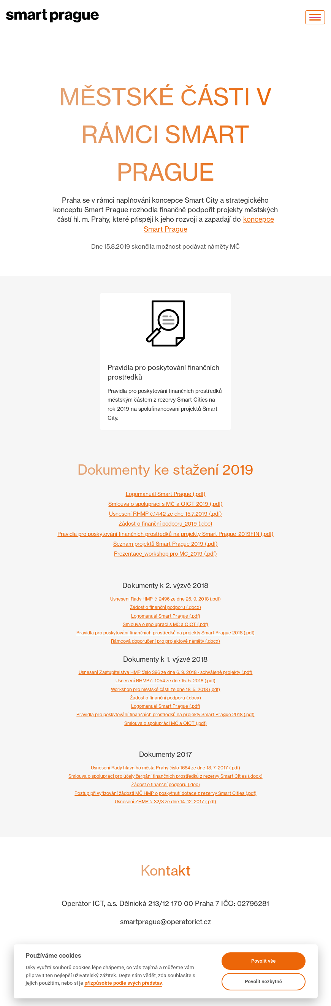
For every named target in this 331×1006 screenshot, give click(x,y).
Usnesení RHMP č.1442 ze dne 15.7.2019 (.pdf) (165, 513)
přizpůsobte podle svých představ (123, 983)
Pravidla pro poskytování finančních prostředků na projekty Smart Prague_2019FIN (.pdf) (165, 534)
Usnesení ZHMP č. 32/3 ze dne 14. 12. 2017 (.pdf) (166, 801)
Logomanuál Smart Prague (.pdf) (166, 494)
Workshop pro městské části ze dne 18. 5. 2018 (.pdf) (165, 689)
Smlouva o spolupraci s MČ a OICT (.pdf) (166, 624)
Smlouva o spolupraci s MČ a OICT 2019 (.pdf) (165, 504)
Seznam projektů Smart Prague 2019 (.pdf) (165, 543)
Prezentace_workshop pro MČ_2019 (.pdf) (165, 553)
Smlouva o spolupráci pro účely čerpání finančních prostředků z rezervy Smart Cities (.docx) (165, 776)
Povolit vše (263, 961)
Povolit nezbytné (263, 981)
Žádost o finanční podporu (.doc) (165, 784)
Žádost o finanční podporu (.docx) (165, 607)
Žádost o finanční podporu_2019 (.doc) (165, 523)
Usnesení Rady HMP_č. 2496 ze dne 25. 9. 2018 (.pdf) (165, 599)
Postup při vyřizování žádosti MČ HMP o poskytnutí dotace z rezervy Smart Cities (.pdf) (165, 793)
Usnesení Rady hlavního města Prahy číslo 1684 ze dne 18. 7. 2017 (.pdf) (166, 768)
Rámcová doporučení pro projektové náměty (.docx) (165, 641)
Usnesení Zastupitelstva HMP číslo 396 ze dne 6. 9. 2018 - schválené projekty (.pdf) (166, 672)
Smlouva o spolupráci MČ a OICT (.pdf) (165, 723)
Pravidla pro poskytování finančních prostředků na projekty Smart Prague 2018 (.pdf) (165, 633)
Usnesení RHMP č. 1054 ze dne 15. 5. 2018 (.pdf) (166, 680)
